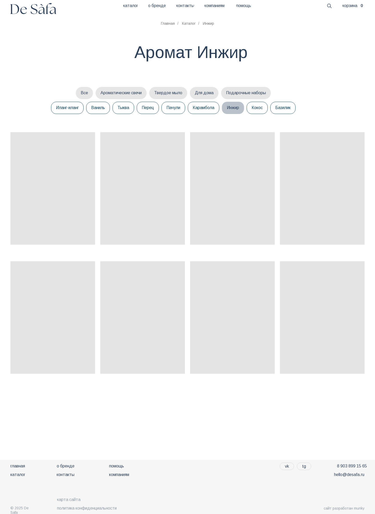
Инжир (233, 107)
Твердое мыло (168, 93)
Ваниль (98, 107)
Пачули (173, 107)
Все (84, 93)
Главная (168, 23)
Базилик (283, 107)
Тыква (123, 107)
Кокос (257, 107)
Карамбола (203, 107)
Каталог (189, 23)
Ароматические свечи (121, 93)
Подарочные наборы (246, 93)
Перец (148, 107)
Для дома (204, 93)
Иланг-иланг (67, 107)
